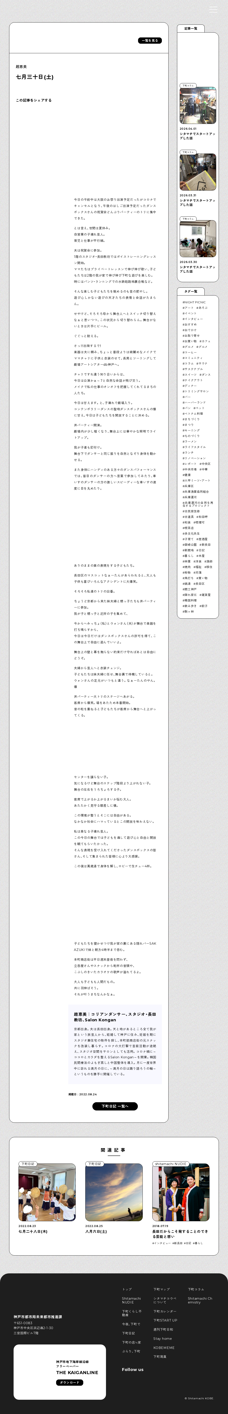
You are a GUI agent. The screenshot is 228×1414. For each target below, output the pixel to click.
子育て (189, 539)
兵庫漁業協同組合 (197, 491)
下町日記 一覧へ (115, 1106)
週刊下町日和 (163, 1330)
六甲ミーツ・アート (198, 480)
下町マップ (161, 1289)
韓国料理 (191, 600)
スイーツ (191, 374)
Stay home (162, 1339)
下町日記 (128, 1333)
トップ (127, 1289)
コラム (189, 363)
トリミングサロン (197, 391)
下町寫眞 (160, 1357)
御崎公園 (191, 544)
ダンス (206, 374)
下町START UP (165, 1320)
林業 (188, 561)
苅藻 (198, 572)
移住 (209, 567)
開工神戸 (191, 589)
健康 (188, 475)
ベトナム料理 (194, 413)
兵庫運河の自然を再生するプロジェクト (198, 504)
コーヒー (191, 352)
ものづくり (192, 436)
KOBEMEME (164, 1348)
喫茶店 (189, 528)
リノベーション (195, 458)
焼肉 (188, 567)
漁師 (209, 561)
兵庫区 (189, 486)
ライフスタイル (195, 447)
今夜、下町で (131, 1324)
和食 (188, 522)
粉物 (188, 572)
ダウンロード (69, 1383)
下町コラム (196, 1289)
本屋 (202, 556)
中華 (205, 469)
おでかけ (191, 330)
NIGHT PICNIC (195, 302)
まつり (189, 425)
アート (189, 308)
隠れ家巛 (191, 595)
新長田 (206, 544)
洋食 (198, 561)
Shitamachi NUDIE (132, 1300)
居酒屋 (203, 539)
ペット (200, 408)
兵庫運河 (191, 497)
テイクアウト (194, 380)
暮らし (189, 556)
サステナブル (194, 369)
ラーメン (191, 441)
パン (188, 408)
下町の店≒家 (131, 1342)
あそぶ (203, 308)
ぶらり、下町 (131, 1351)
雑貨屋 (206, 595)
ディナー (191, 386)
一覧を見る (150, 41)
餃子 (205, 606)
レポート (191, 464)
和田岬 (203, 517)
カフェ (206, 341)
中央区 (206, 464)
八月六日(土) (96, 1231)
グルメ (189, 347)
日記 (202, 550)
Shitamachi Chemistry (200, 1300)
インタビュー (194, 319)
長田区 (200, 583)
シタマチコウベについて (164, 1300)
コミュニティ (194, 358)
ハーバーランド (195, 402)
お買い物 (191, 341)
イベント (191, 313)
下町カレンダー (164, 1311)
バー (188, 397)
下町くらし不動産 (132, 1313)
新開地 (189, 550)
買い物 (203, 578)
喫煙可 (200, 522)
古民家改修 (192, 511)
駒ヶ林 (189, 611)
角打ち (189, 578)
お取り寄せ (192, 335)
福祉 (198, 567)
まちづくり (192, 419)
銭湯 (188, 583)
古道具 (189, 517)
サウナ (203, 363)
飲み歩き (191, 606)
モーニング (192, 430)
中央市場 (191, 469)
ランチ (189, 452)
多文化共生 (192, 533)
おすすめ (191, 324)
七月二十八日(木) (33, 1231)
